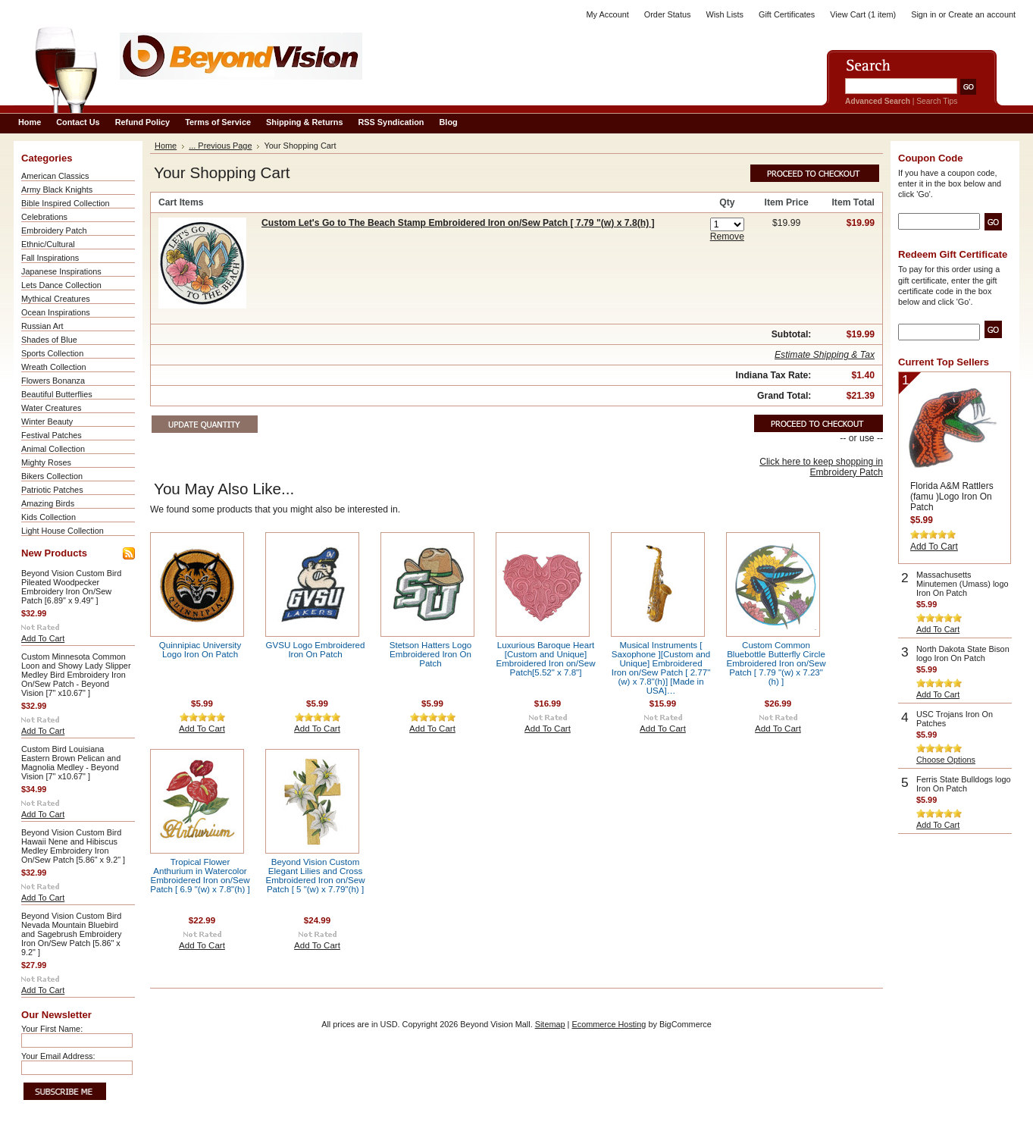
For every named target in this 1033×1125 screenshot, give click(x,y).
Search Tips (936, 101)
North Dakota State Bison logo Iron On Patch (963, 653)
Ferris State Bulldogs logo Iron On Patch (963, 784)
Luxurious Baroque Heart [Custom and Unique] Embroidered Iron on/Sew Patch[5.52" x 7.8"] (546, 659)
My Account (608, 14)
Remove (727, 236)
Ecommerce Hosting (608, 1024)
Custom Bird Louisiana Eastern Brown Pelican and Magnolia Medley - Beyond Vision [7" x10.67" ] (71, 762)
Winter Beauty (47, 421)
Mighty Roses (46, 462)
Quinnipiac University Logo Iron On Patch (200, 650)
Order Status (667, 14)
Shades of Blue (49, 339)
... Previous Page (220, 145)
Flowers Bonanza (53, 380)
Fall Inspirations (50, 257)
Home (166, 145)
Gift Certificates (787, 14)
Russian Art (42, 326)
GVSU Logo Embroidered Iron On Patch (315, 650)
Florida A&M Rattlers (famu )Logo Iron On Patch (952, 496)
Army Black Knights (56, 189)
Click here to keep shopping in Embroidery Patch (821, 467)
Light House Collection (62, 530)
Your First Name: (52, 1028)
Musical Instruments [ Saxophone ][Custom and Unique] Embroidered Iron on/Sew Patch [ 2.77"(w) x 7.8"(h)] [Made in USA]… (661, 668)
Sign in (923, 14)
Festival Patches (51, 435)
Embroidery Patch (53, 230)
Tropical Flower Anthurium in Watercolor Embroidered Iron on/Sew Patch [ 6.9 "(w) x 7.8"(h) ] (199, 875)
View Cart (863, 14)
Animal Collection (53, 448)
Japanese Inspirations (61, 271)
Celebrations (44, 216)
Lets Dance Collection (61, 285)
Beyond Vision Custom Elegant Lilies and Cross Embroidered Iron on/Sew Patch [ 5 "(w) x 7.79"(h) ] (315, 875)
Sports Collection (52, 353)
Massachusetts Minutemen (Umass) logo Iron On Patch (962, 583)
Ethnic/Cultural (48, 244)
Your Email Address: (58, 1056)
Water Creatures (51, 407)
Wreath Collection (53, 366)
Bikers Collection (52, 476)
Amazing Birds (47, 503)
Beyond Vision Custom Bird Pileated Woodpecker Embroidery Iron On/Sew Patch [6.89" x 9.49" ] (71, 587)
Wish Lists (724, 14)
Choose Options (945, 759)
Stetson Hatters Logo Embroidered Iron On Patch (430, 654)
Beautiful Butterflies (56, 394)
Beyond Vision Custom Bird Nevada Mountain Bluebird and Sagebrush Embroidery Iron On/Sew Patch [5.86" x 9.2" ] (71, 934)
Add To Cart (42, 638)
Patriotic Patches (52, 489)
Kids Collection (48, 517)
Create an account (982, 14)
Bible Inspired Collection (65, 203)
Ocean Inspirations (55, 312)
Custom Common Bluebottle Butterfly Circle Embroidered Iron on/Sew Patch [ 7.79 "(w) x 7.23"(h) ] (776, 663)
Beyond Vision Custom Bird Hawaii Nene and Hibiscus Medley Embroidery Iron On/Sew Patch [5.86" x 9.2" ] (73, 846)
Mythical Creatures (55, 298)
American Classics (55, 175)
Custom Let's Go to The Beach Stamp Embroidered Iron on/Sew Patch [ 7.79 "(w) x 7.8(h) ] (458, 223)
